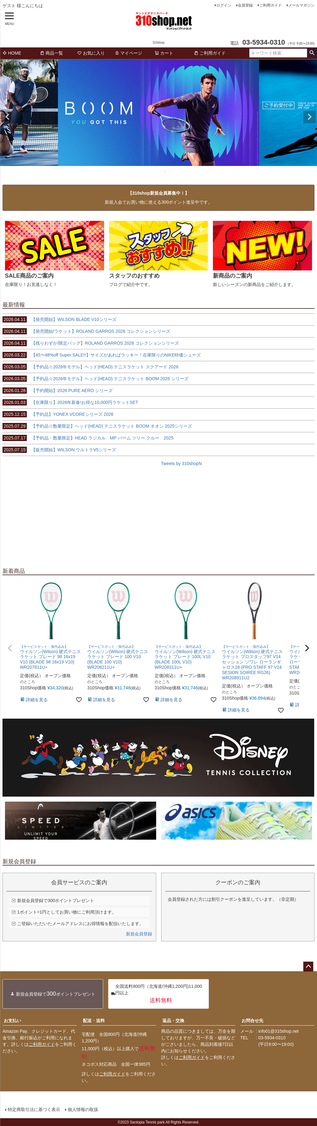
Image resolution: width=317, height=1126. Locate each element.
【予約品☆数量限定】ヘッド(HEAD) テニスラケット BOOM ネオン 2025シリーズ (97, 426)
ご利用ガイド (270, 5)
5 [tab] (165, 171)
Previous (7, 117)
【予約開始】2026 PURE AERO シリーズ (57, 390)
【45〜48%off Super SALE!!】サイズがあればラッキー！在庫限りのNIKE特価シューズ (101, 355)
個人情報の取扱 (82, 1109)
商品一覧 (51, 53)
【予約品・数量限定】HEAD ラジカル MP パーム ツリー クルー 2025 (87, 438)
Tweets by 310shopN (181, 463)
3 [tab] (156, 171)
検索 (312, 53)
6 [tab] (169, 171)
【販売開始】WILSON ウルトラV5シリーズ (59, 450)
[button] (9, 648)
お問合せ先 (252, 1020)
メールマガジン (301, 5)
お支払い (12, 1020)
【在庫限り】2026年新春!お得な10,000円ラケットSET (70, 402)
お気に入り (91, 53)
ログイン (223, 5)
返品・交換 (173, 1020)
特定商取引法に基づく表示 (33, 1109)
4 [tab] (161, 171)
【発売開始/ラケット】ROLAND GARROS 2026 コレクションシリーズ (86, 331)
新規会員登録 (139, 933)
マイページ (128, 53)
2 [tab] (152, 171)
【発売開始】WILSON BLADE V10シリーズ (59, 319)
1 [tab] (148, 171)
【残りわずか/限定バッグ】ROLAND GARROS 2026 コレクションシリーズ (90, 343)
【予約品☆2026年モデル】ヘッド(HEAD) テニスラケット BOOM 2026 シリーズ (95, 379)
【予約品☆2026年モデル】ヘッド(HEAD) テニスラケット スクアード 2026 (90, 367)
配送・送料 (94, 1020)
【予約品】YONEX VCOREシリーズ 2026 (57, 414)
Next (309, 117)
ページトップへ (308, 967)
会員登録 (245, 5)
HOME (11, 53)
